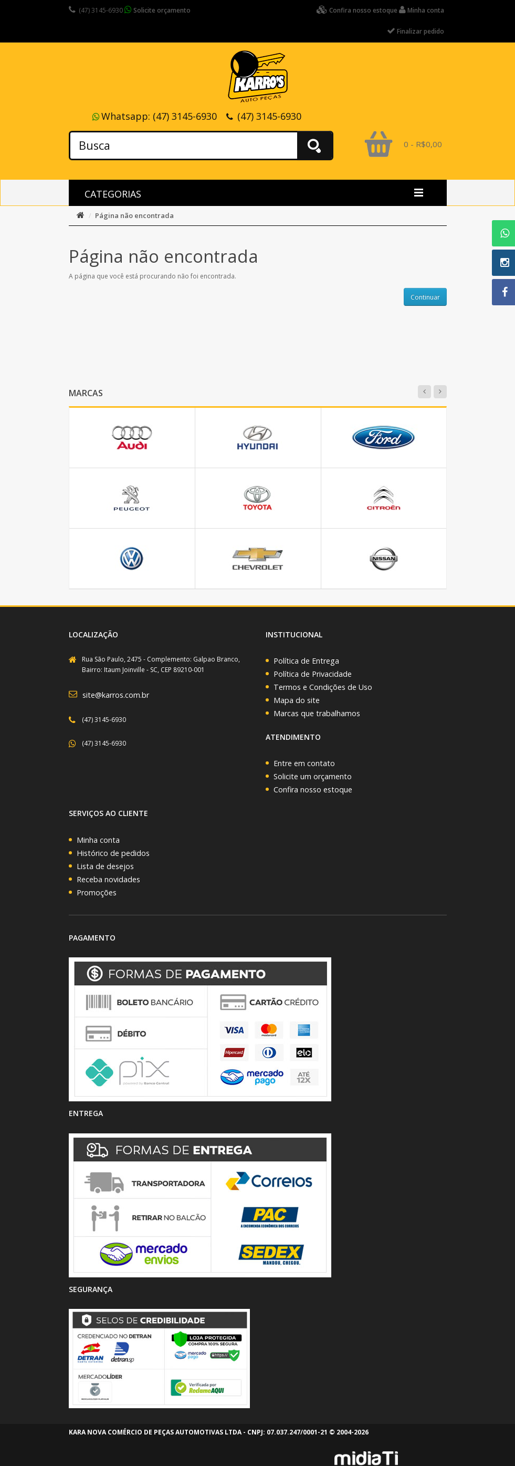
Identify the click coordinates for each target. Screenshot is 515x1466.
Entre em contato (304, 763)
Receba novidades (108, 879)
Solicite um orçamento (313, 776)
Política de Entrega (306, 661)
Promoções (97, 892)
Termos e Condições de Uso (323, 687)
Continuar (425, 297)
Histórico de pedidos (113, 853)
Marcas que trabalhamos (317, 713)
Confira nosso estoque (313, 789)
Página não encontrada (134, 215)
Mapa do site (297, 700)
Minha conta (98, 840)
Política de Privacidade (313, 674)
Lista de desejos (105, 866)
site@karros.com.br (115, 695)
